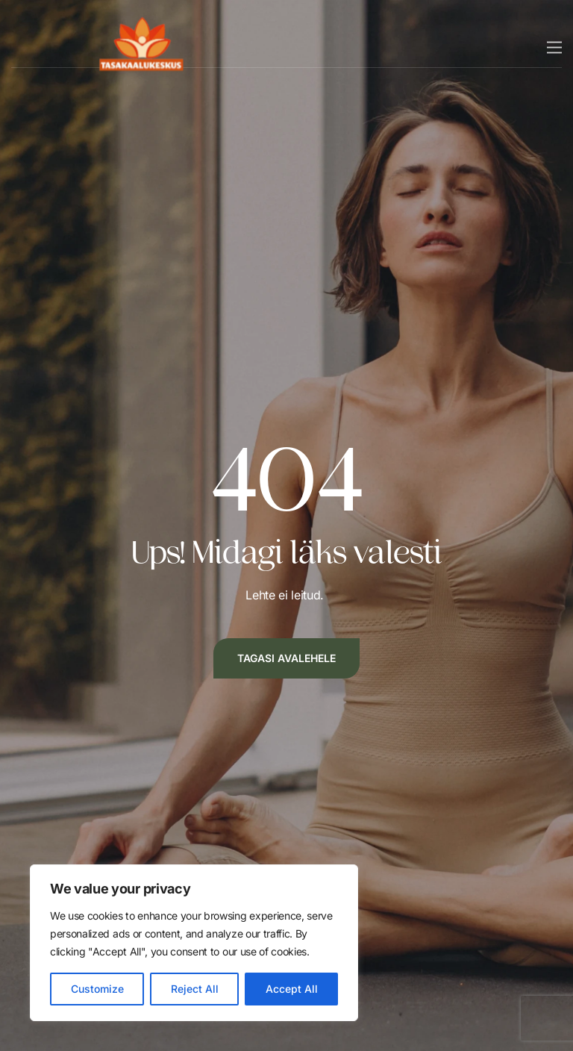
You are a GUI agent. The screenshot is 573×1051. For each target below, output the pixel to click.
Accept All (292, 988)
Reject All (195, 988)
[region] (194, 942)
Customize (97, 988)
